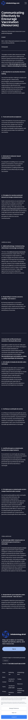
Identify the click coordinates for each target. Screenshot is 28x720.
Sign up (14, 649)
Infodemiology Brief (20, 673)
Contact (4, 682)
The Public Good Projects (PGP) (16, 663)
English (3, 37)
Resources (20, 684)
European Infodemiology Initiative (20, 690)
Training (19, 679)
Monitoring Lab (11, 673)
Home (3, 672)
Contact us (5, 660)
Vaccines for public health (11, 686)
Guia (21, 502)
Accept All (14, 717)
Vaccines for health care (11, 680)
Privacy (4, 691)
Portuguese (4, 46)
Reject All (14, 712)
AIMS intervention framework (17, 252)
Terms (4, 686)
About (3, 677)
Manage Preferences (14, 708)
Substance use (11, 693)
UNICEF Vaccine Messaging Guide (10, 208)
